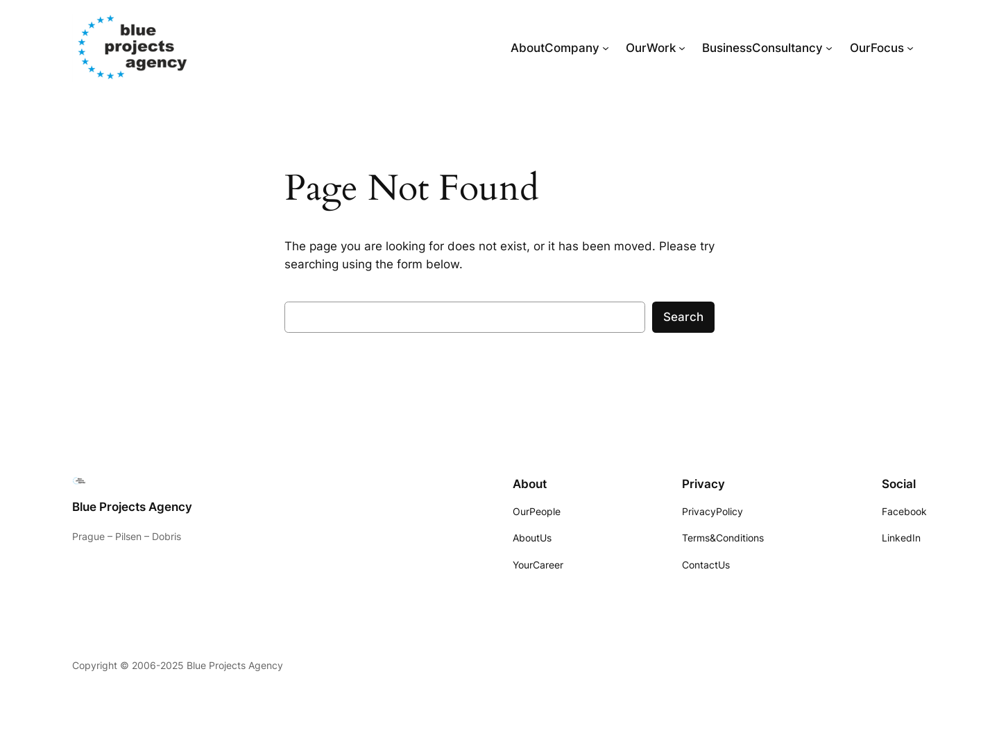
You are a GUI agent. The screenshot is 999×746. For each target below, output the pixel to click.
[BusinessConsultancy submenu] (829, 47)
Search (683, 317)
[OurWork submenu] (681, 47)
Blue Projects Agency (132, 507)
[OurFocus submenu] (910, 47)
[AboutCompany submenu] (605, 47)
